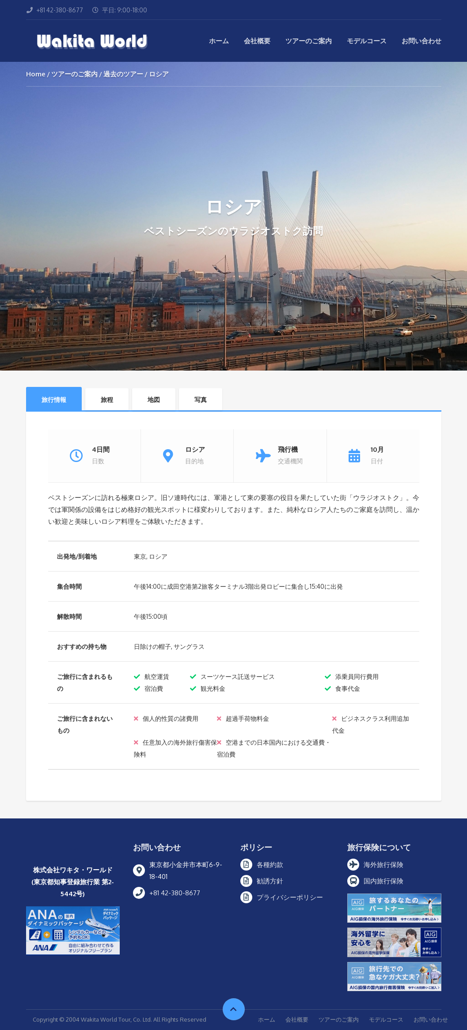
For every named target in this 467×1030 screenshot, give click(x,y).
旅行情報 (54, 399)
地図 (154, 399)
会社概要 (257, 41)
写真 (200, 399)
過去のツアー (123, 74)
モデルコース (367, 41)
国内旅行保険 (383, 881)
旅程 (107, 399)
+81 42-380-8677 (174, 893)
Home (36, 74)
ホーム (219, 41)
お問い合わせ (421, 41)
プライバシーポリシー (290, 897)
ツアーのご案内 (308, 41)
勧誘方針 (270, 881)
